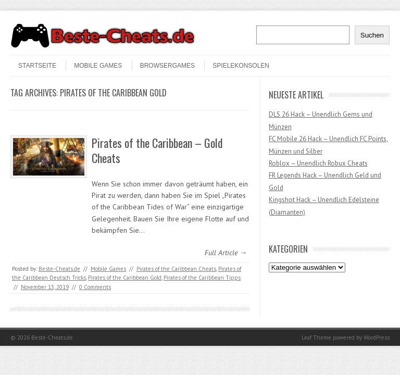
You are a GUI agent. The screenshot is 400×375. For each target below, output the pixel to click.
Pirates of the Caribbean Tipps (202, 277)
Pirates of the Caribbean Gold (124, 277)
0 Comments (95, 287)
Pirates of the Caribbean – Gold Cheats (157, 150)
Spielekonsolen (241, 65)
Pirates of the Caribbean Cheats (176, 268)
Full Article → (226, 252)
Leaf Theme (316, 337)
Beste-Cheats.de (59, 268)
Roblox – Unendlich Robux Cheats (318, 163)
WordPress (377, 337)
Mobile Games (98, 65)
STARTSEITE (37, 65)
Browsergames (167, 65)
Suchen (372, 35)
